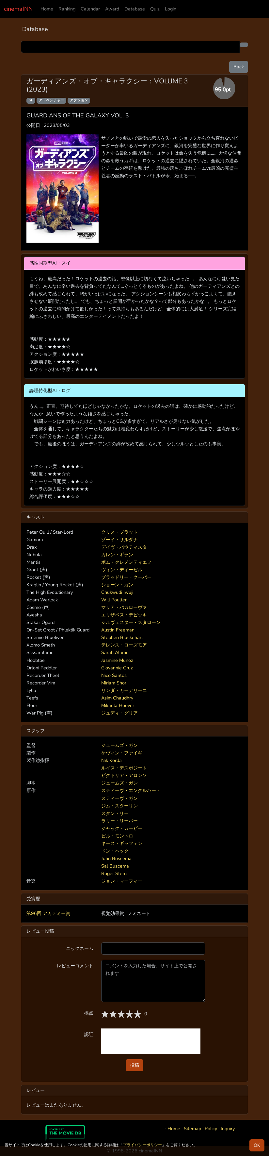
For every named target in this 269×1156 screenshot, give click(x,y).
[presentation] (150, 1041)
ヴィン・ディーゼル (121, 569)
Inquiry (228, 1128)
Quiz (155, 9)
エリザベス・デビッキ (124, 615)
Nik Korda (111, 760)
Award (112, 9)
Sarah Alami (114, 652)
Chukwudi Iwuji (117, 592)
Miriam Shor (113, 683)
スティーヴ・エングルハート (131, 790)
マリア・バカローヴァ (124, 607)
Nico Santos (114, 675)
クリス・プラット (119, 532)
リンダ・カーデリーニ (124, 690)
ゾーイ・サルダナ (119, 539)
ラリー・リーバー (119, 821)
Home (46, 9)
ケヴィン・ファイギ (121, 753)
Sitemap (192, 1128)
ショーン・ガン (117, 584)
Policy (211, 1128)
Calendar (90, 9)
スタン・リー (115, 813)
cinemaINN (18, 9)
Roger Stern (114, 873)
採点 (88, 1013)
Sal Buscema (115, 866)
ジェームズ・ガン (119, 745)
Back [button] (238, 66)
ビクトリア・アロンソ (124, 775)
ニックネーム (79, 948)
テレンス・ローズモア (124, 645)
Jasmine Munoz (117, 660)
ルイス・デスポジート (124, 768)
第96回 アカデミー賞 (48, 913)
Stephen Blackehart (122, 637)
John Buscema (116, 858)
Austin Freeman (117, 630)
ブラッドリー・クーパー (126, 577)
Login (170, 9)
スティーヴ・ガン (119, 798)
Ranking (66, 9)
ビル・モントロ (117, 836)
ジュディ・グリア (119, 713)
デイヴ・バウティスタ (124, 547)
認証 (88, 1034)
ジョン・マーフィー (121, 881)
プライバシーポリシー (142, 1144)
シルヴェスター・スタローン (131, 622)
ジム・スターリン (119, 805)
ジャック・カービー (121, 828)
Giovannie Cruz (117, 667)
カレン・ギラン (117, 554)
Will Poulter (114, 599)
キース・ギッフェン (121, 843)
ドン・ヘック (115, 851)
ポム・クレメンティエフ (126, 562)
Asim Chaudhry (117, 698)
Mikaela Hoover (117, 705)
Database (134, 9)
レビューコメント (75, 965)
